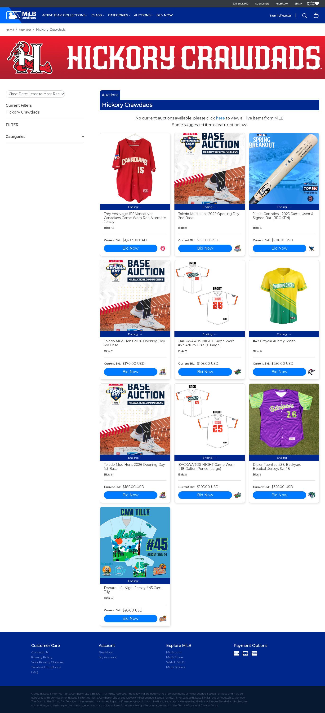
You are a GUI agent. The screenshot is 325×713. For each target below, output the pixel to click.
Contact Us (39, 652)
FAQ (34, 672)
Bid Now (130, 248)
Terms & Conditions (46, 667)
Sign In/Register (280, 15)
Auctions (142, 15)
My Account (108, 657)
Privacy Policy (41, 657)
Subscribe (262, 3)
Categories (118, 15)
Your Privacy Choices (47, 662)
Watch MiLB (175, 662)
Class (96, 15)
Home (10, 29)
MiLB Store (174, 657)
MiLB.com (282, 3)
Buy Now (164, 15)
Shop (298, 3)
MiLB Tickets (175, 667)
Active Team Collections (63, 15)
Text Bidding (240, 3)
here (220, 118)
